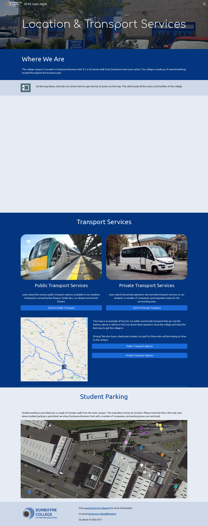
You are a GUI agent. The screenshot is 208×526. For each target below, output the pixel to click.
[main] (104, 24)
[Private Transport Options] (139, 355)
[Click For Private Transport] (146, 307)
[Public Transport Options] (139, 346)
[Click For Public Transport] (61, 307)
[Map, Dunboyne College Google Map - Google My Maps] (104, 154)
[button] (204, 4)
